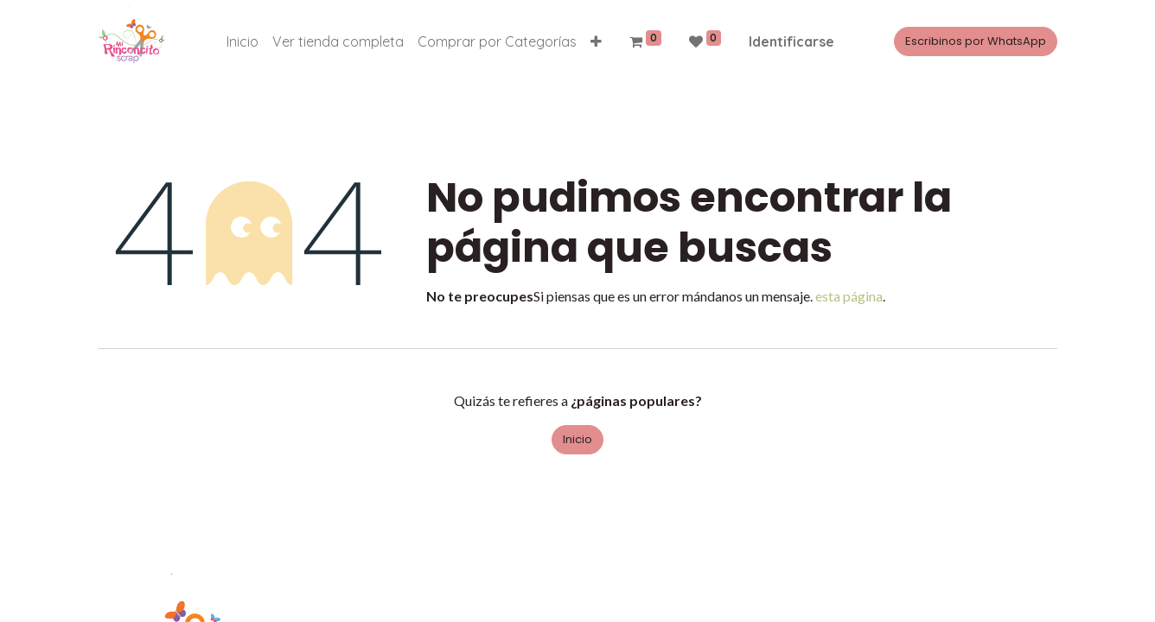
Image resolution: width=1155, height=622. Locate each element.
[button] (596, 41)
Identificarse (791, 41)
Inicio (577, 439)
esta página (849, 296)
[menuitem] (242, 41)
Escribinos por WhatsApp (975, 41)
